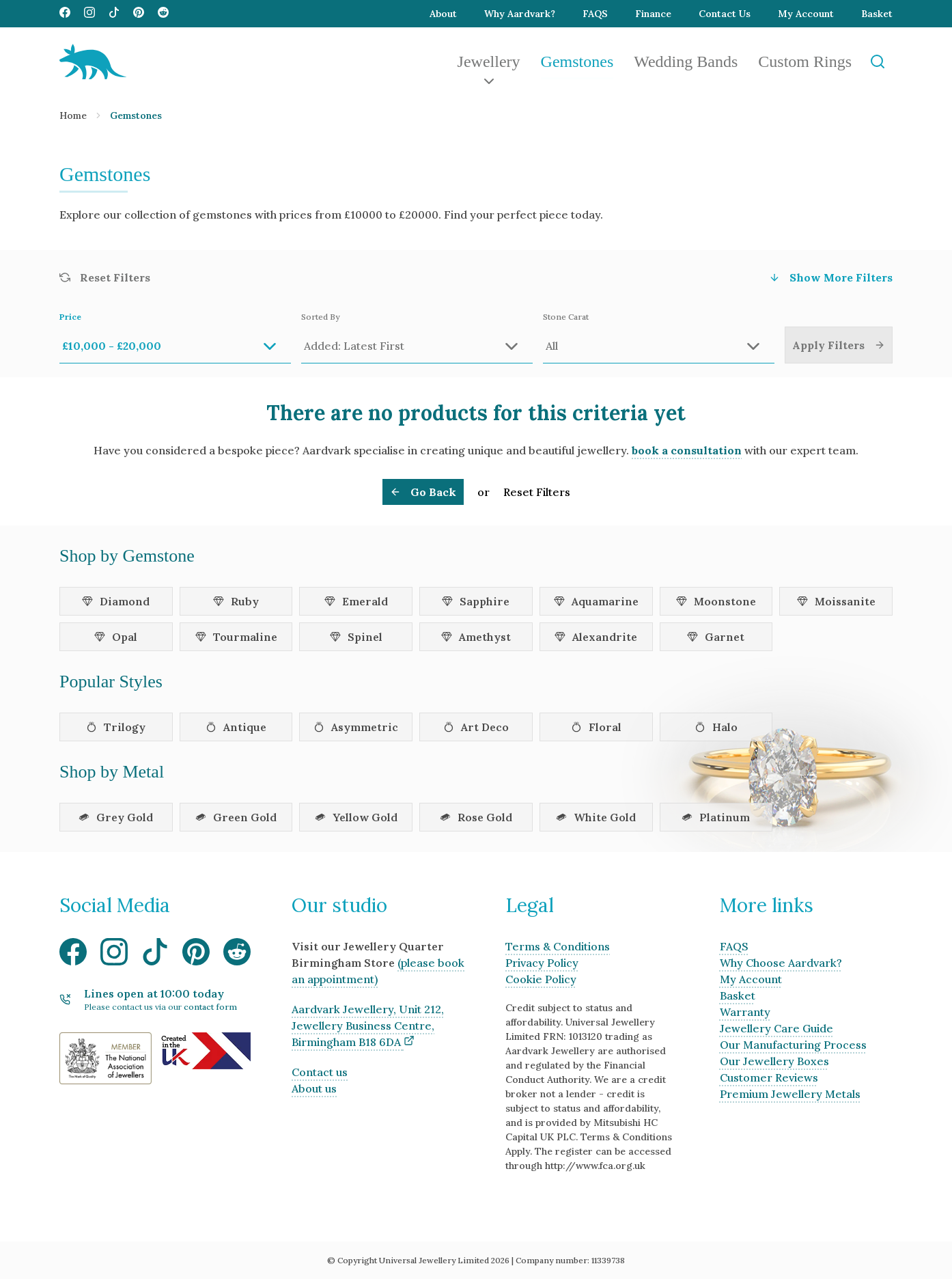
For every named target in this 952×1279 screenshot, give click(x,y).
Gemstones (577, 61)
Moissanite (836, 601)
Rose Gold (476, 817)
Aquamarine (596, 601)
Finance (653, 14)
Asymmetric (355, 727)
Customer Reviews (769, 1077)
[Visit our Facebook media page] (64, 13)
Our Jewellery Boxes (774, 1061)
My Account (806, 14)
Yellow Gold (356, 817)
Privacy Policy (541, 962)
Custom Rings (805, 61)
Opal (115, 637)
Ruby (236, 601)
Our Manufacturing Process (793, 1044)
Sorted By (417, 337)
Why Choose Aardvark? (781, 962)
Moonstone (716, 601)
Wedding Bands (686, 61)
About (443, 14)
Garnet (715, 637)
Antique (236, 727)
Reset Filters (536, 492)
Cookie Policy (540, 979)
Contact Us (725, 14)
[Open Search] (877, 61)
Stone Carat (658, 337)
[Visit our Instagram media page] (89, 13)
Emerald (356, 601)
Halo (716, 727)
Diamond (116, 601)
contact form (210, 1007)
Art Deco (476, 727)
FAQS (595, 14)
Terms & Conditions (557, 946)
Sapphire (475, 601)
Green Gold (236, 817)
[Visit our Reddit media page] (163, 13)
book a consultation (687, 450)
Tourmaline (236, 637)
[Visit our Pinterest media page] (138, 13)
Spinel (356, 637)
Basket (877, 14)
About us (314, 1088)
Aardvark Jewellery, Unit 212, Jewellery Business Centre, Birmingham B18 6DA (368, 1025)
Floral (596, 727)
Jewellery (489, 61)
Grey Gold (116, 817)
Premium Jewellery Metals (790, 1094)
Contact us (320, 1072)
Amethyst (476, 637)
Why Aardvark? (519, 14)
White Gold (596, 817)
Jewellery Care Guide (776, 1028)
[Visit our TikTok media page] (114, 13)
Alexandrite (596, 637)
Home (73, 115)
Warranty (745, 1012)
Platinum (716, 817)
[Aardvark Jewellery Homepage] (92, 61)
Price (175, 337)
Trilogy (115, 727)
